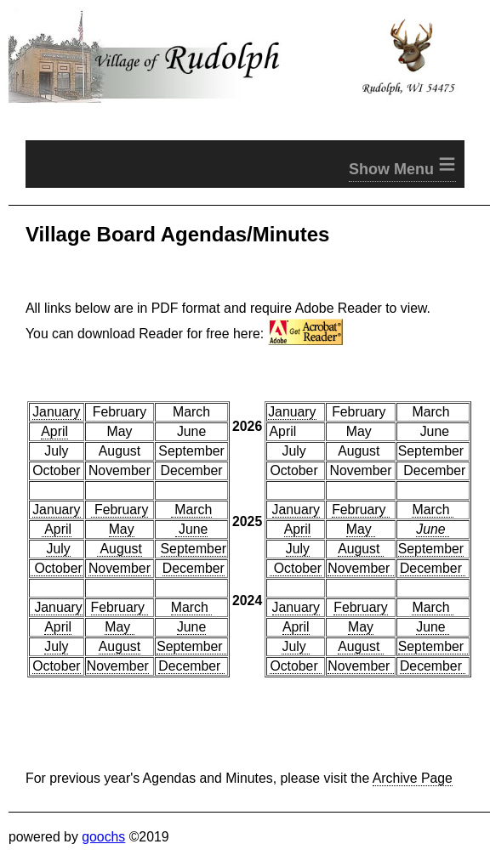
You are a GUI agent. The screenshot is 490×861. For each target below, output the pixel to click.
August (119, 548)
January (56, 412)
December (193, 568)
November (119, 568)
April (54, 431)
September (193, 548)
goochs (103, 837)
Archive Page (413, 778)
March (191, 509)
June (191, 529)
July (58, 548)
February (120, 509)
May (121, 529)
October (57, 568)
